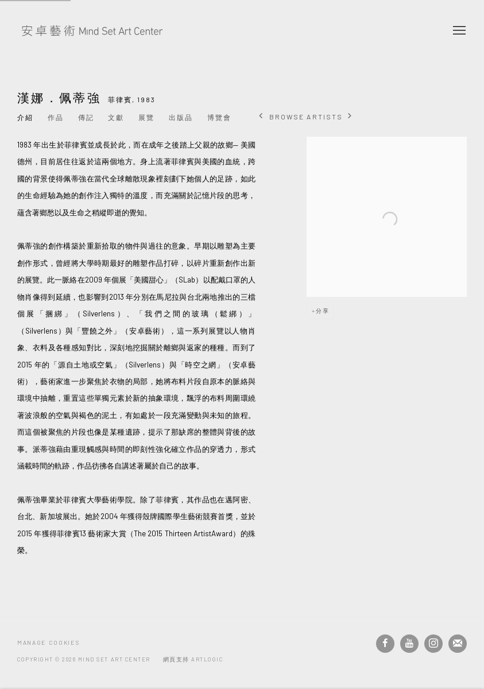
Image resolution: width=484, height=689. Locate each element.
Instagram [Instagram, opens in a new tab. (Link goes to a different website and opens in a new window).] (433, 643)
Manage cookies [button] (48, 642)
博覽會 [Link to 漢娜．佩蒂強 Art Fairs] (219, 117)
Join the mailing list (457, 643)
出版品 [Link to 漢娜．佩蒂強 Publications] (181, 117)
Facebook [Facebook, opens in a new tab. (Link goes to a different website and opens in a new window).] (385, 643)
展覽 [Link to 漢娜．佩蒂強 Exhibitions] (146, 117)
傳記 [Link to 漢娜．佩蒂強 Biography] (86, 117)
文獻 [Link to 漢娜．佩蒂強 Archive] (116, 117)
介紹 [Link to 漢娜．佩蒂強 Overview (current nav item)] (25, 117)
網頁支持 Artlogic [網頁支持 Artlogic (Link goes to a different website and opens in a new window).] (193, 659)
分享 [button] (322, 310)
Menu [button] (458, 31)
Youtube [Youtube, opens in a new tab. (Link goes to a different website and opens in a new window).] (409, 643)
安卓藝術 (92, 31)
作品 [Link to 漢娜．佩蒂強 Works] (56, 117)
